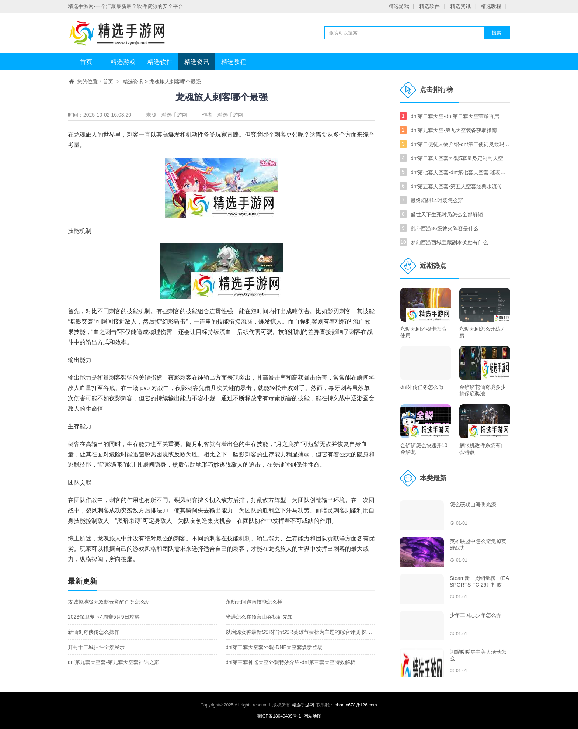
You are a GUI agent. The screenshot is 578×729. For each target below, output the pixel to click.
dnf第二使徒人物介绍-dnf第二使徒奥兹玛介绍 (460, 144)
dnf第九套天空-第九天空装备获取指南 (454, 130)
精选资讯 (460, 6)
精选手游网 (174, 115)
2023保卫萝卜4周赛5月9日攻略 (104, 617)
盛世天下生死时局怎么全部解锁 (447, 214)
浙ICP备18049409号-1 (279, 716)
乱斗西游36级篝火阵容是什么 (444, 228)
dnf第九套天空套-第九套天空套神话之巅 (113, 662)
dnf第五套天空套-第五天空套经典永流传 (456, 186)
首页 (86, 62)
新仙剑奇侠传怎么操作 (93, 632)
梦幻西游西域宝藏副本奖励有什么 (449, 242)
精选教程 (491, 6)
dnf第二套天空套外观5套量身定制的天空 (457, 158)
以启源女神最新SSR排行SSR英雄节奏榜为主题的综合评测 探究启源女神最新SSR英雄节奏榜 (332, 632)
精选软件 (429, 6)
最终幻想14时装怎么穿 (437, 200)
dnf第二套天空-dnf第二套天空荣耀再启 (455, 116)
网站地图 (312, 716)
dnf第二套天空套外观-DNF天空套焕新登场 (274, 647)
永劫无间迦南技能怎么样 (254, 602)
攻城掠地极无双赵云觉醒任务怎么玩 (109, 602)
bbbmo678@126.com (356, 705)
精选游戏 (399, 6)
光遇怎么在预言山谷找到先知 (259, 617)
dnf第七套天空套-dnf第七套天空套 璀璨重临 (460, 172)
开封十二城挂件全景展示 (96, 647)
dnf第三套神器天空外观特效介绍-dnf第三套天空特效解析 (290, 662)
